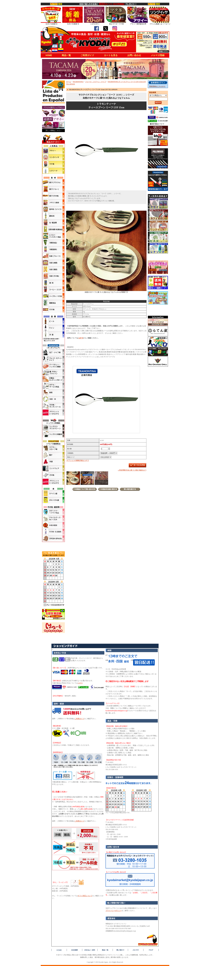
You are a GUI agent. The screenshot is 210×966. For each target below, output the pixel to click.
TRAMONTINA (78, 82)
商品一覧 (66, 55)
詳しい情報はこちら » (53, 130)
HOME (49, 55)
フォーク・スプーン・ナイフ (95, 82)
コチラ (80, 338)
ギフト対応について (85, 896)
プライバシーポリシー (114, 911)
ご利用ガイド (87, 55)
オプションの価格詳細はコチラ (77, 460)
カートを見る (111, 55)
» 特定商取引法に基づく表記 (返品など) (132, 470)
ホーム (68, 82)
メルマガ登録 (157, 55)
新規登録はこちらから (157, 86)
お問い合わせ (134, 55)
